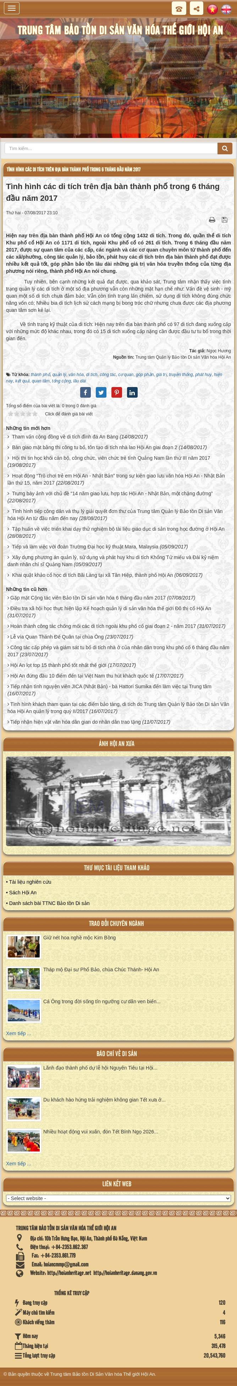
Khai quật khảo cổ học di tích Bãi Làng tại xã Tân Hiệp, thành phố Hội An (92, 575)
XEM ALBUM (119, 806)
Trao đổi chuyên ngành (116, 924)
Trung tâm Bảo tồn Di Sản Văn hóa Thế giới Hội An (102, 1374)
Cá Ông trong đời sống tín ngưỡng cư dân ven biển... (102, 1001)
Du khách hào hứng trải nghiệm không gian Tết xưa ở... (104, 1100)
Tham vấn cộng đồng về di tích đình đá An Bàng (65, 437)
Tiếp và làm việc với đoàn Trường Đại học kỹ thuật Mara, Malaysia (85, 547)
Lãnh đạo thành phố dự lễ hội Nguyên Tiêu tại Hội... (100, 1068)
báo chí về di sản (117, 1054)
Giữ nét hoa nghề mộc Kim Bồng (79, 937)
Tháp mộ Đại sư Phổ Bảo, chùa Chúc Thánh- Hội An (101, 969)
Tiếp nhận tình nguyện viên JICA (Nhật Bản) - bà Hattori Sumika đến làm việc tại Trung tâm (110, 686)
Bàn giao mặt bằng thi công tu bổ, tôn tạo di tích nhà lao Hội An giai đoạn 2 (94, 447)
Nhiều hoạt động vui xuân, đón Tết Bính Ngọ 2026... (100, 1131)
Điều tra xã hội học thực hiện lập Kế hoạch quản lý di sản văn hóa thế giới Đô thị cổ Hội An (110, 608)
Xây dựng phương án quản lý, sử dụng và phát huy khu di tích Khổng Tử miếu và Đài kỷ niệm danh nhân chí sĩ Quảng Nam (113, 560)
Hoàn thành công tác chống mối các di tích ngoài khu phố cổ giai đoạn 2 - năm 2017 (103, 626)
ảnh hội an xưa (116, 744)
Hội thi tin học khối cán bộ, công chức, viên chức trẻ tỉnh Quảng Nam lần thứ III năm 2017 (111, 458)
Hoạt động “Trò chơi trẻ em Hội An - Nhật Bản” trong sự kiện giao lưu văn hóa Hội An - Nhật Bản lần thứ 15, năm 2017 (116, 479)
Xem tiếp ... (18, 1033)
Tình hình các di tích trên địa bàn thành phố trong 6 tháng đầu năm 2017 (73, 169)
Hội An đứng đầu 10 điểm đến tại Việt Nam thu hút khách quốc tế (82, 676)
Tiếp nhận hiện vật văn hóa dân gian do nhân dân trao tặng (75, 722)
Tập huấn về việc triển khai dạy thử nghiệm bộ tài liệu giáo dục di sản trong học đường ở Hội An (118, 529)
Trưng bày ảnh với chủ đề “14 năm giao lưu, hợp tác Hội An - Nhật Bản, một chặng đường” (112, 493)
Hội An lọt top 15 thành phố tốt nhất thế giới (58, 665)
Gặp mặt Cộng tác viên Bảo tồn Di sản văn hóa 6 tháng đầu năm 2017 (88, 598)
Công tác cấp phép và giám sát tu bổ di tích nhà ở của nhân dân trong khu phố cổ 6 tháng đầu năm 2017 (118, 651)
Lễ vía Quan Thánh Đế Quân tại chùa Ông (57, 637)
